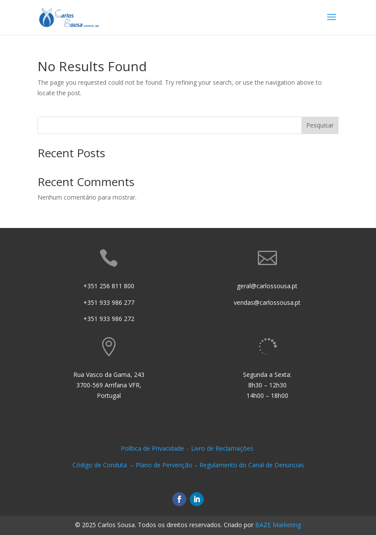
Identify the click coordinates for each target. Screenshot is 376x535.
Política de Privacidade (152, 448)
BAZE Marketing (278, 525)
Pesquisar (320, 125)
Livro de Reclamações (223, 448)
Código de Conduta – (104, 465)
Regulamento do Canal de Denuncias (251, 465)
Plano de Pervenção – (167, 465)
